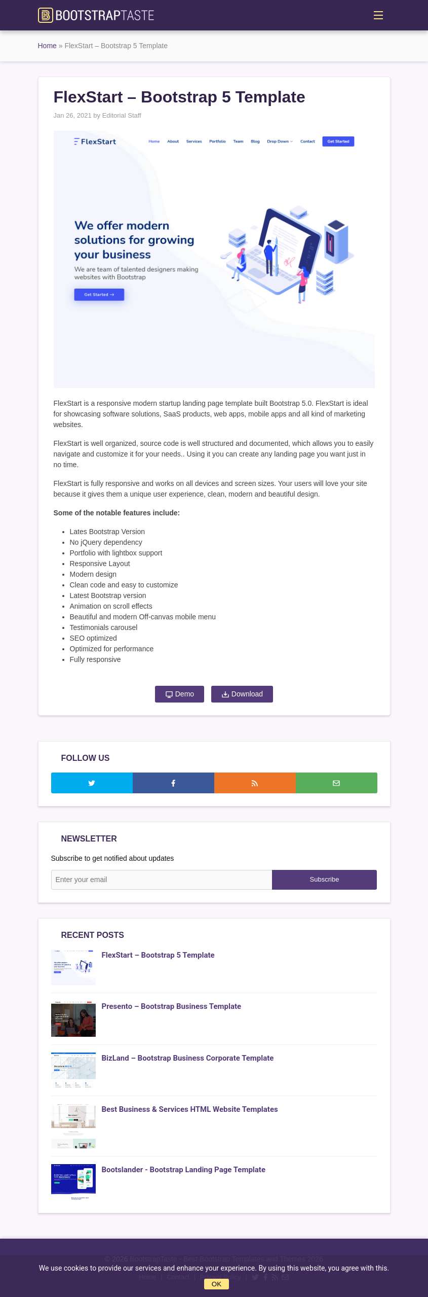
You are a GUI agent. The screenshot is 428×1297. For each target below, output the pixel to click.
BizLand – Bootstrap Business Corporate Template (188, 1058)
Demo (179, 694)
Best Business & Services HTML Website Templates (190, 1109)
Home (47, 46)
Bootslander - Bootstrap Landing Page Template (184, 1169)
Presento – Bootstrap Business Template (172, 1006)
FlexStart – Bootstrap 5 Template (158, 955)
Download (242, 694)
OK (216, 1284)
